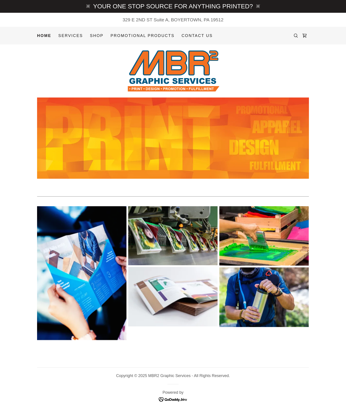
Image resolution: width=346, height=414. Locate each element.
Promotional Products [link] (143, 35)
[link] (304, 35)
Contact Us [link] (197, 35)
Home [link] (44, 35)
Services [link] (70, 35)
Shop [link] (96, 35)
